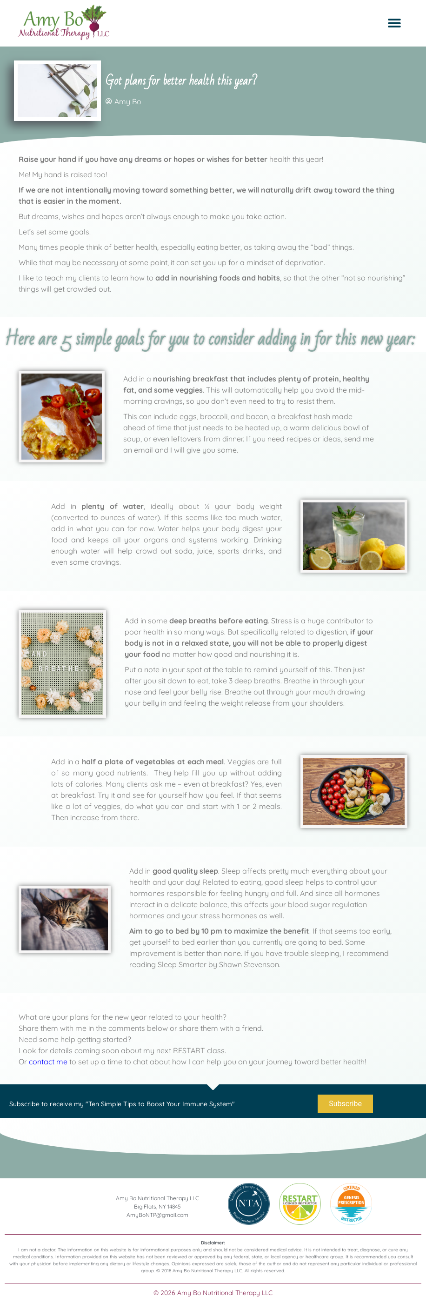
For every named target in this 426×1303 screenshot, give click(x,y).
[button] (394, 23)
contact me (48, 1062)
